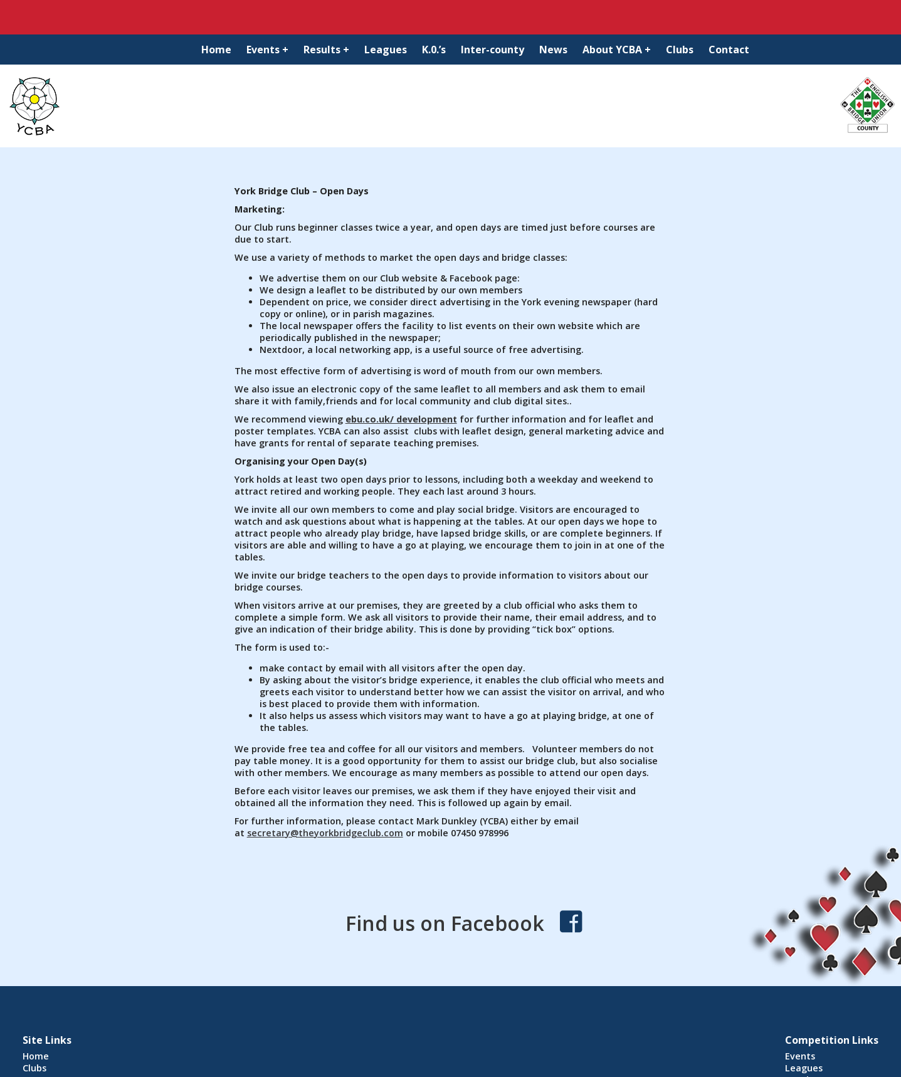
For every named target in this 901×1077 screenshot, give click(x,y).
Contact (729, 49)
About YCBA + (616, 49)
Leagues (385, 49)
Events (800, 1056)
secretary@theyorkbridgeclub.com (325, 833)
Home (216, 49)
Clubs (679, 49)
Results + (326, 49)
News (553, 49)
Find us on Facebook (444, 923)
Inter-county (492, 49)
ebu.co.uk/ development (401, 419)
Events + (267, 49)
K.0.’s (434, 49)
